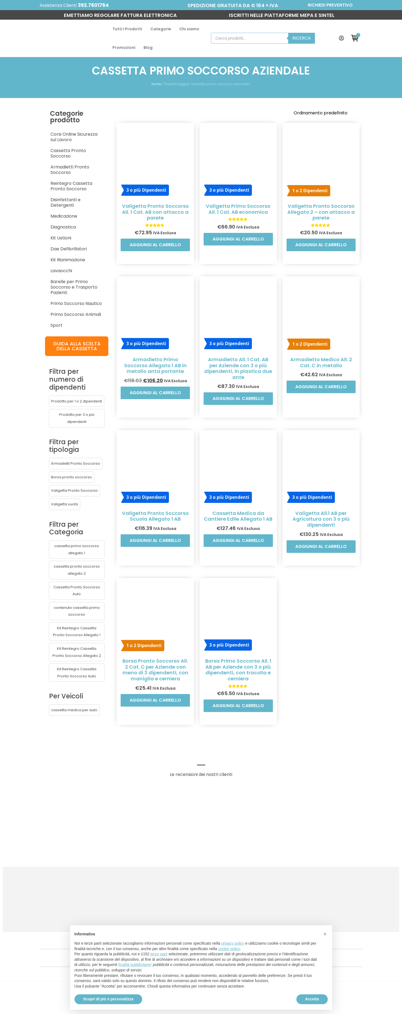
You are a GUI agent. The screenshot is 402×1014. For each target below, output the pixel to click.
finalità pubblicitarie (134, 964)
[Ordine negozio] (362, 100)
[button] (36, 341)
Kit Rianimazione (28, 213)
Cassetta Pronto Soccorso (39, 126)
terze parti (158, 954)
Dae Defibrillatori (29, 202)
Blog (192, 32)
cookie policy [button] (229, 949)
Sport (17, 273)
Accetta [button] (312, 999)
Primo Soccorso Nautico (36, 251)
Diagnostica (23, 180)
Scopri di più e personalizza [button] (108, 999)
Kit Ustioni (21, 191)
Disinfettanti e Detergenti (38, 159)
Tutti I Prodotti (77, 32)
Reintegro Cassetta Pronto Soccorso (50, 148)
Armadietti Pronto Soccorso (41, 137)
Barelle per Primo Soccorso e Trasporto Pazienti (42, 238)
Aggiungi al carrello (154, 242)
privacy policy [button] (232, 943)
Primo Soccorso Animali (36, 262)
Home (157, 71)
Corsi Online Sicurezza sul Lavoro (45, 115)
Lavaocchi (21, 224)
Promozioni (168, 32)
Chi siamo (139, 32)
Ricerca (334, 32)
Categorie (110, 32)
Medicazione (24, 170)
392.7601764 (62, 5)
